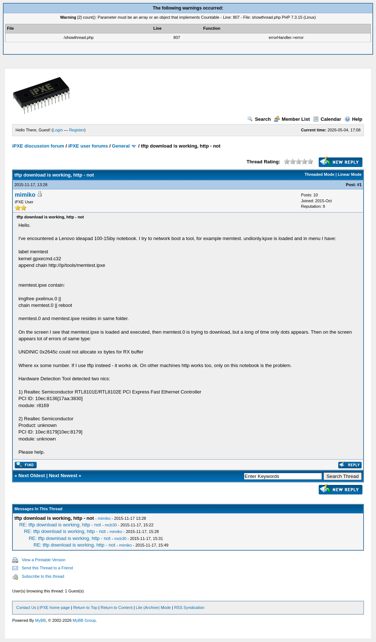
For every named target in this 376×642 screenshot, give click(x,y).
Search (259, 119)
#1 (359, 184)
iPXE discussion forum (38, 146)
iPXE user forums (88, 146)
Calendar (327, 119)
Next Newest (63, 475)
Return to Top (85, 607)
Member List (292, 119)
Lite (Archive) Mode (153, 607)
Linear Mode (350, 174)
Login (58, 130)
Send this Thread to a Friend (47, 568)
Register (76, 130)
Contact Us (26, 607)
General (121, 146)
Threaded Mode (320, 174)
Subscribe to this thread (43, 576)
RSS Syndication (189, 607)
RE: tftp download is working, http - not (60, 524)
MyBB (40, 620)
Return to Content (117, 607)
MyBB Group (84, 620)
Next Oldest (31, 475)
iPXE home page (55, 607)
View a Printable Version (43, 560)
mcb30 (111, 525)
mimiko (25, 195)
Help (353, 119)
